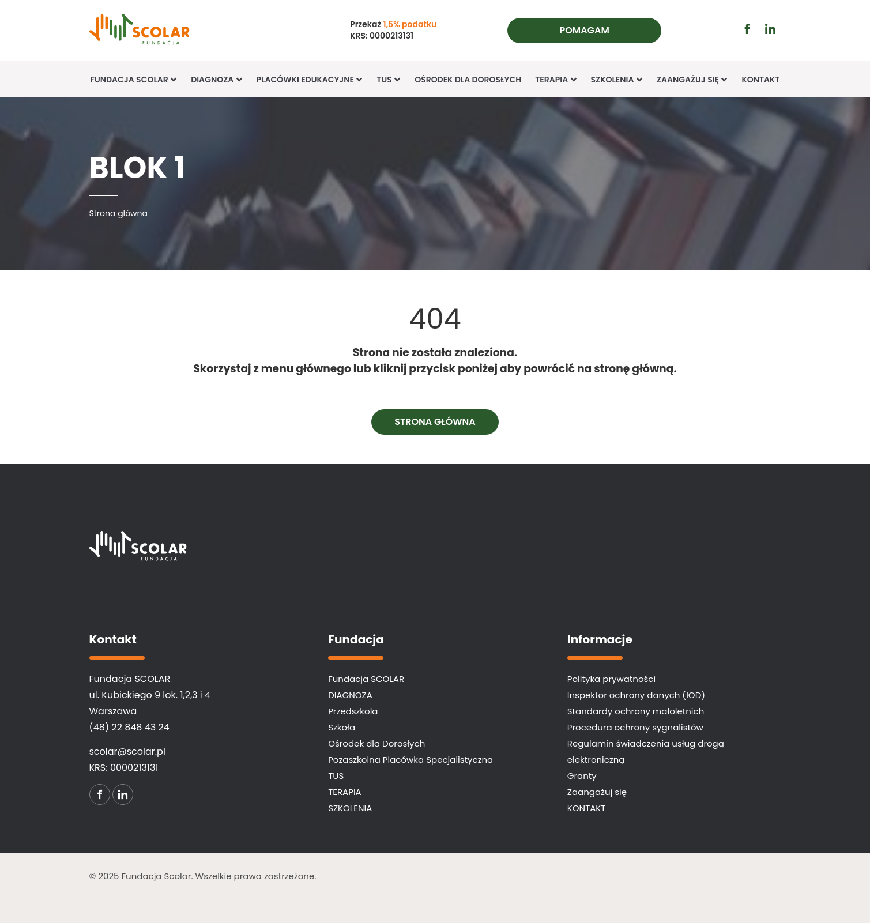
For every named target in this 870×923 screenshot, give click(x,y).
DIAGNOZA (350, 695)
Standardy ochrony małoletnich (635, 711)
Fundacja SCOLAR (134, 79)
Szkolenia (617, 79)
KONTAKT (760, 79)
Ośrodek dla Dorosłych (468, 79)
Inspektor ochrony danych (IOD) (636, 695)
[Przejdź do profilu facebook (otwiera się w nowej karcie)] (747, 28)
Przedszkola (353, 711)
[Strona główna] (118, 213)
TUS (388, 79)
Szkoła (341, 727)
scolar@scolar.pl (127, 751)
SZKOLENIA (350, 808)
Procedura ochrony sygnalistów (635, 727)
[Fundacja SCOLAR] (160, 30)
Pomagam (584, 30)
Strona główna (435, 421)
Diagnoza (216, 79)
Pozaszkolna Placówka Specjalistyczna (410, 760)
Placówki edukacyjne (310, 79)
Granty (582, 776)
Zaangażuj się (692, 79)
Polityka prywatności (611, 679)
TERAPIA (556, 79)
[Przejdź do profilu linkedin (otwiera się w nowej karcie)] (770, 28)
